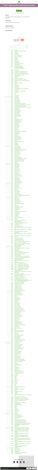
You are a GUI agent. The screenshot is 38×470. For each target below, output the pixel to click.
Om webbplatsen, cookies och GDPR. (19, 466)
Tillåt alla (34, 468)
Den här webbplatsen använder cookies (8, 467)
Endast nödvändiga (28, 468)
